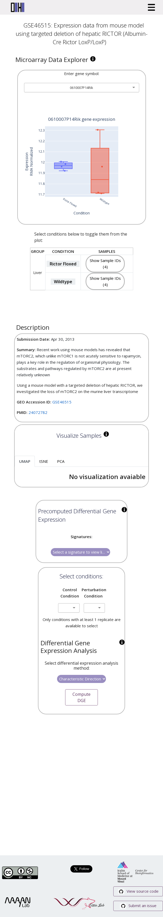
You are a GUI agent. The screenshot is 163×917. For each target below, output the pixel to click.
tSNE (43, 461)
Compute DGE (81, 697)
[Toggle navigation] (151, 7)
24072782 (38, 412)
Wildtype (63, 281)
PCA (60, 461)
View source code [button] (138, 891)
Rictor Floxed (63, 264)
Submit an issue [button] (138, 906)
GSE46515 (61, 402)
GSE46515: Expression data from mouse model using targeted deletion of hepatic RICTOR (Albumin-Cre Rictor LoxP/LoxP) (82, 33)
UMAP (24, 461)
